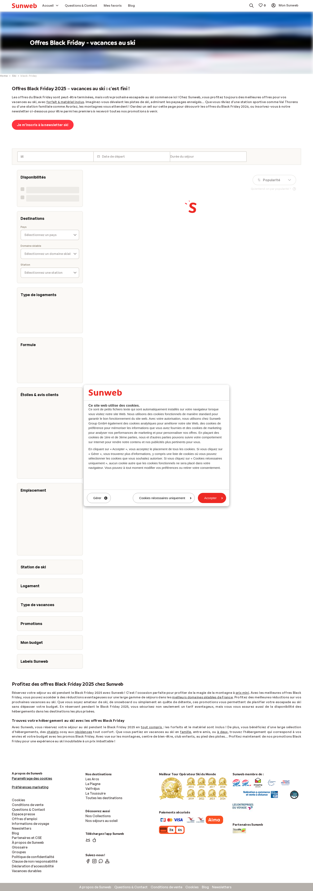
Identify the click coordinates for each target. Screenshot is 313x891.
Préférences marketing (30, 787)
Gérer (100, 498)
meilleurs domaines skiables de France (202, 697)
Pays (24, 227)
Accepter (213, 498)
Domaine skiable (31, 245)
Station (25, 264)
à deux (222, 732)
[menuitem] (24, 5)
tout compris (152, 727)
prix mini (242, 693)
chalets (53, 732)
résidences (83, 732)
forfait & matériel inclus (65, 102)
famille (185, 732)
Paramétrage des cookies (32, 778)
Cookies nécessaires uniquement (165, 498)
